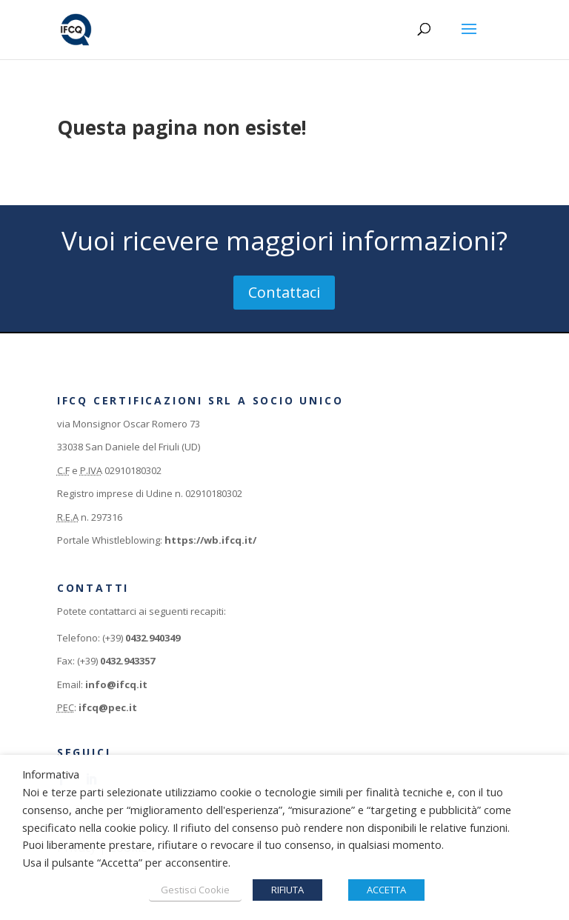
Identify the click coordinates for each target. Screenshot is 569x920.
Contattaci (284, 292)
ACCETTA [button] (386, 889)
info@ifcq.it (116, 684)
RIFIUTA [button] (287, 889)
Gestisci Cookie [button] (195, 889)
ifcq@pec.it (108, 707)
